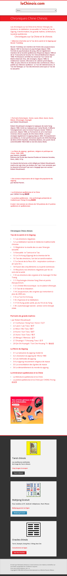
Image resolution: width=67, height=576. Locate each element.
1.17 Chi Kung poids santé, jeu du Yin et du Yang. (32, 303)
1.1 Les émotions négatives (23, 239)
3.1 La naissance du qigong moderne (27, 353)
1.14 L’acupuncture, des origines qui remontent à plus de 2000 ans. (32, 292)
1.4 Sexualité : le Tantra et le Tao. (26, 252)
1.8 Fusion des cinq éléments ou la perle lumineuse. (33, 267)
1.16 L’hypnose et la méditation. (25, 300)
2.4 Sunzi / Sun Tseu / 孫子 (23, 332)
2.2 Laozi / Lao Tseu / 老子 (23, 326)
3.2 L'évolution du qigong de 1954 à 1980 (29, 356)
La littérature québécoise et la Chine (27, 377)
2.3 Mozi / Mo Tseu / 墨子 (23, 329)
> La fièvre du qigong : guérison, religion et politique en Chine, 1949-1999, (32, 152)
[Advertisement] (33, 92)
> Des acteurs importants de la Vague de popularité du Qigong (32, 180)
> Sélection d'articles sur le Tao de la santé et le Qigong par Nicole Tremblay (33, 42)
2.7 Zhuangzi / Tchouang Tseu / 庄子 (27, 340)
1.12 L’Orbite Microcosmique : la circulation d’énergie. (34, 286)
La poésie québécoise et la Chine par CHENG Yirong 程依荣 (33, 381)
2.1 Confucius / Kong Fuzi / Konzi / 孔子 (28, 323)
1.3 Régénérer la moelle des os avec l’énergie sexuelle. (31, 248)
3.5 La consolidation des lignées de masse (29, 364)
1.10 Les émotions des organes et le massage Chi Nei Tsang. (34, 276)
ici (29, 568)
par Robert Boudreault (21, 320)
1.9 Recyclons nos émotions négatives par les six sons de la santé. (32, 270)
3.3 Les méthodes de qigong (24, 359)
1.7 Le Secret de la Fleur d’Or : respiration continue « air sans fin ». (33, 262)
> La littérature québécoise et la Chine (25, 192)
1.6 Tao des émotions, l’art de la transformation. (32, 258)
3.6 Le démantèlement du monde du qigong (30, 367)
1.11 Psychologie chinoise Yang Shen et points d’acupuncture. (31, 281)
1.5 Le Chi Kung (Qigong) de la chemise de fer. (31, 255)
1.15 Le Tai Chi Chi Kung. (22, 297)
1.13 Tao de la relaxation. (22, 288)
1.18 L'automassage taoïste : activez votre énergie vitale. (33, 307)
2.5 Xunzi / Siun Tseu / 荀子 (23, 334)
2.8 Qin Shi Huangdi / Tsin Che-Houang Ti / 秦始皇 (33, 343)
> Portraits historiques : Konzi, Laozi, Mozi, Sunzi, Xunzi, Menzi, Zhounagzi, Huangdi (32, 119)
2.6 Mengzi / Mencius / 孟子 (23, 337)
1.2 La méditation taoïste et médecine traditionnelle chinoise (33, 243)
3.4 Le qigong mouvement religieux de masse (31, 361)
